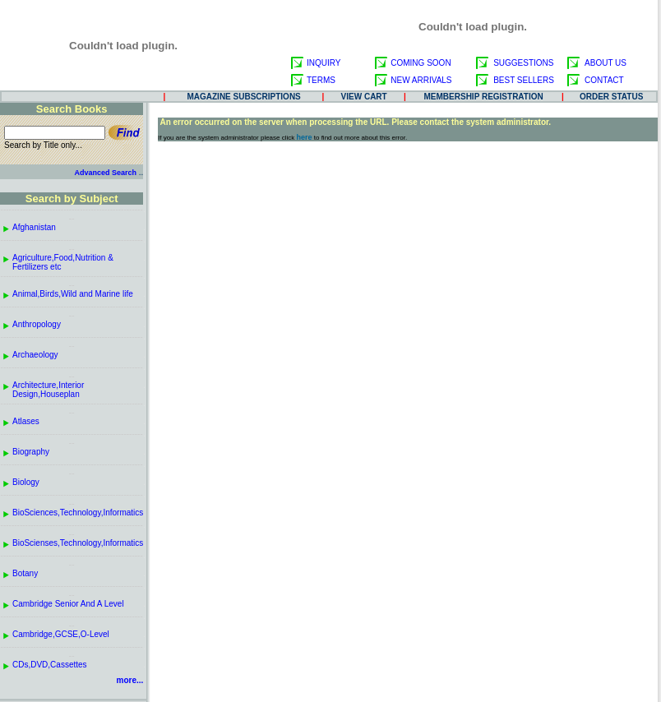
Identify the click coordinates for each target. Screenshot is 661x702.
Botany (25, 573)
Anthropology (36, 324)
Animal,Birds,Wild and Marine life (72, 293)
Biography (30, 451)
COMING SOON (421, 62)
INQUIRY (324, 62)
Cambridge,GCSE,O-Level (60, 634)
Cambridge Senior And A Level (68, 603)
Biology (25, 482)
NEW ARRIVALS (421, 80)
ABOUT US (605, 62)
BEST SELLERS (523, 80)
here (304, 137)
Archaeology (35, 354)
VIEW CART (364, 96)
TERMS (321, 80)
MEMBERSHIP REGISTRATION (483, 96)
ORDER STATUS (611, 96)
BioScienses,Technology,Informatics (77, 542)
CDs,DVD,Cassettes (49, 664)
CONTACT (604, 80)
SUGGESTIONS (523, 62)
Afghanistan (34, 227)
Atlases (25, 421)
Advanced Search (105, 173)
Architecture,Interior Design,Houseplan (48, 390)
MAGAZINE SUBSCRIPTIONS (243, 96)
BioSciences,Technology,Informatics (77, 512)
